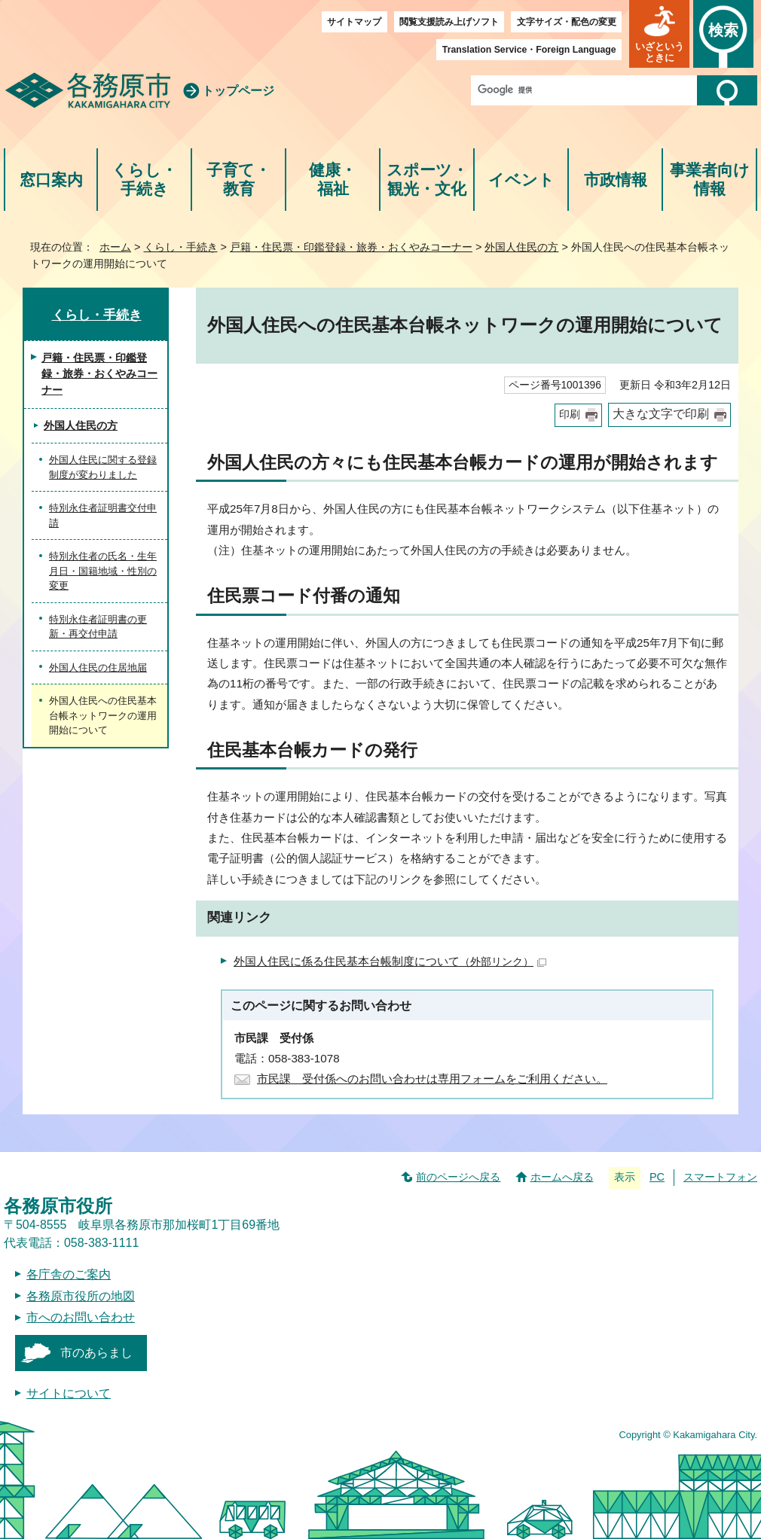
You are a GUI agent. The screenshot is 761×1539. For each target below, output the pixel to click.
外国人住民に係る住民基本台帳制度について (390, 961)
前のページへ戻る (458, 1177)
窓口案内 (51, 179)
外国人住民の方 (521, 247)
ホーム (115, 247)
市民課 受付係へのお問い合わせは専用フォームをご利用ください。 (432, 1078)
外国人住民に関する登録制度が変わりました (103, 467)
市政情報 (615, 179)
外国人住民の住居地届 (98, 667)
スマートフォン (720, 1177)
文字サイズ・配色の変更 (566, 22)
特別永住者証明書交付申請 (103, 515)
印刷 (569, 414)
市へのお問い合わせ (80, 1317)
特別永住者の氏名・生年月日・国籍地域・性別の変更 (103, 570)
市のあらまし (96, 1352)
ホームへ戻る (562, 1177)
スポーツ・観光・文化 (427, 179)
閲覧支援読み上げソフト (449, 22)
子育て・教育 (238, 179)
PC (657, 1177)
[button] (659, 34)
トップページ (238, 90)
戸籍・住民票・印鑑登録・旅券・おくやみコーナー (351, 247)
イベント (521, 179)
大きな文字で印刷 (661, 413)
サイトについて (68, 1393)
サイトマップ (354, 22)
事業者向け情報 (710, 179)
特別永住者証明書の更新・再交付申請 (98, 627)
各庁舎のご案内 (68, 1274)
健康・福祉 (332, 179)
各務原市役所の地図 (80, 1296)
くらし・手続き (144, 179)
